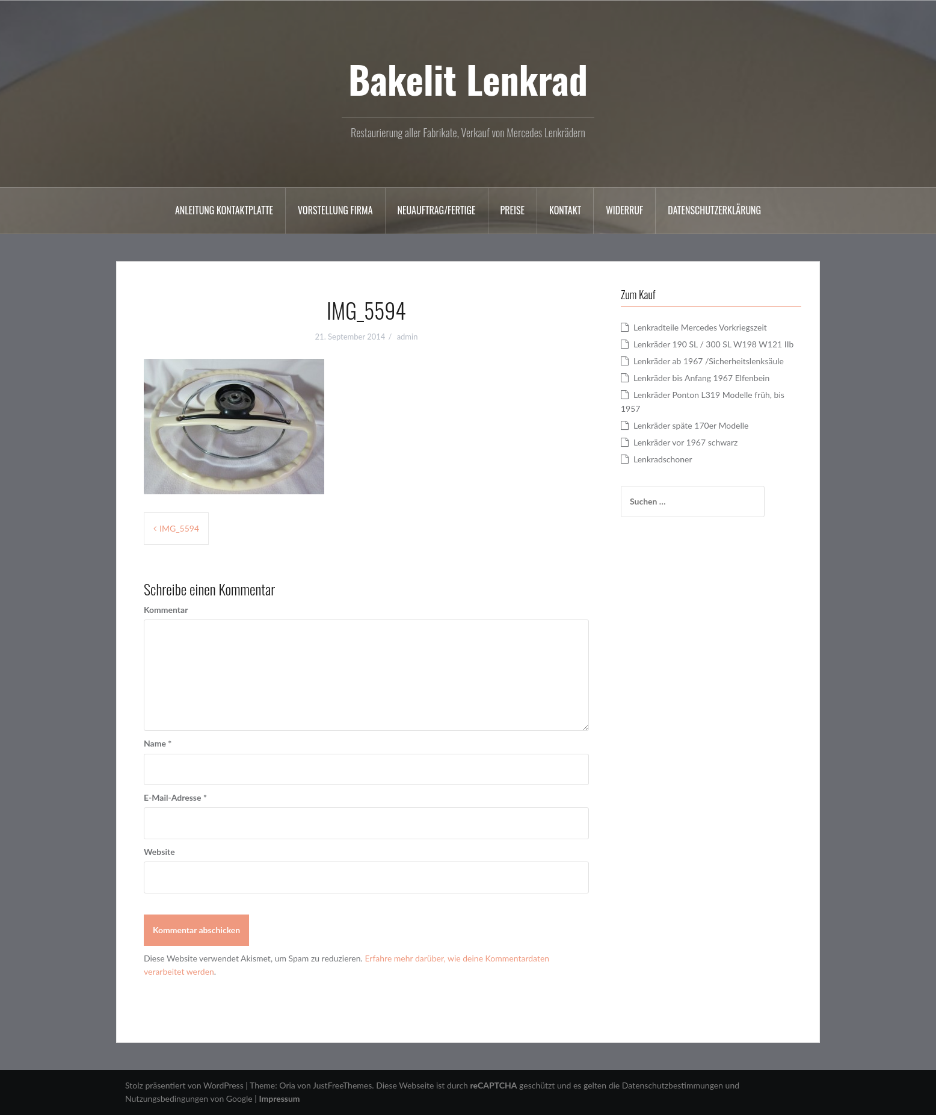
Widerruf (624, 210)
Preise (512, 210)
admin (407, 336)
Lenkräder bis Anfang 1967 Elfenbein (701, 378)
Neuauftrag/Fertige (437, 210)
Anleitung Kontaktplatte (224, 210)
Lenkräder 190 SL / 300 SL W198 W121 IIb (713, 344)
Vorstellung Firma (335, 210)
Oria (287, 1085)
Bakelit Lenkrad (468, 79)
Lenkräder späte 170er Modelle (690, 425)
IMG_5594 (179, 528)
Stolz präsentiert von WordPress (184, 1085)
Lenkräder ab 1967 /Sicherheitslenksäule (708, 361)
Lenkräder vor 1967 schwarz (685, 442)
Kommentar (166, 609)
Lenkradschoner (662, 459)
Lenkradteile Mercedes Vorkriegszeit (700, 327)
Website (159, 851)
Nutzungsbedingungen (166, 1098)
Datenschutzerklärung (714, 210)
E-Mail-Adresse (175, 797)
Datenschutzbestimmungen (672, 1085)
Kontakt (565, 210)
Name (157, 743)
